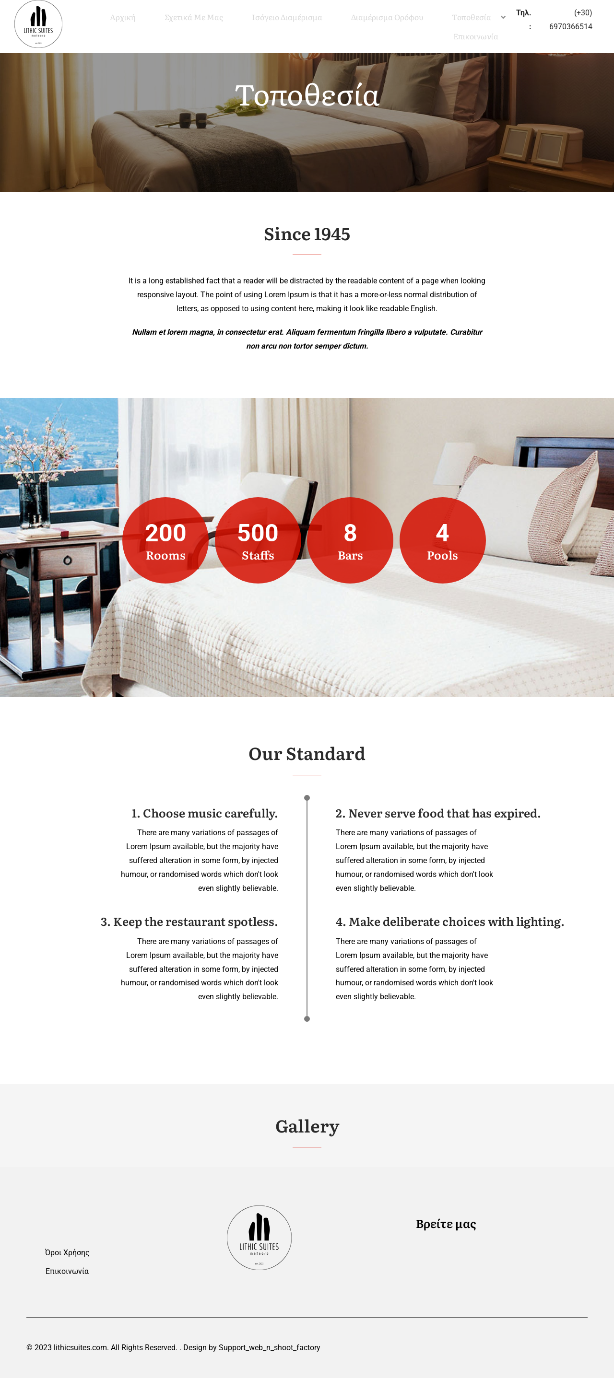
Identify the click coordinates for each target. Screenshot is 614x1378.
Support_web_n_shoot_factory (269, 1347)
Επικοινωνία (67, 1271)
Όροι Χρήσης (67, 1252)
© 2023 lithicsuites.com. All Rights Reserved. (101, 1347)
